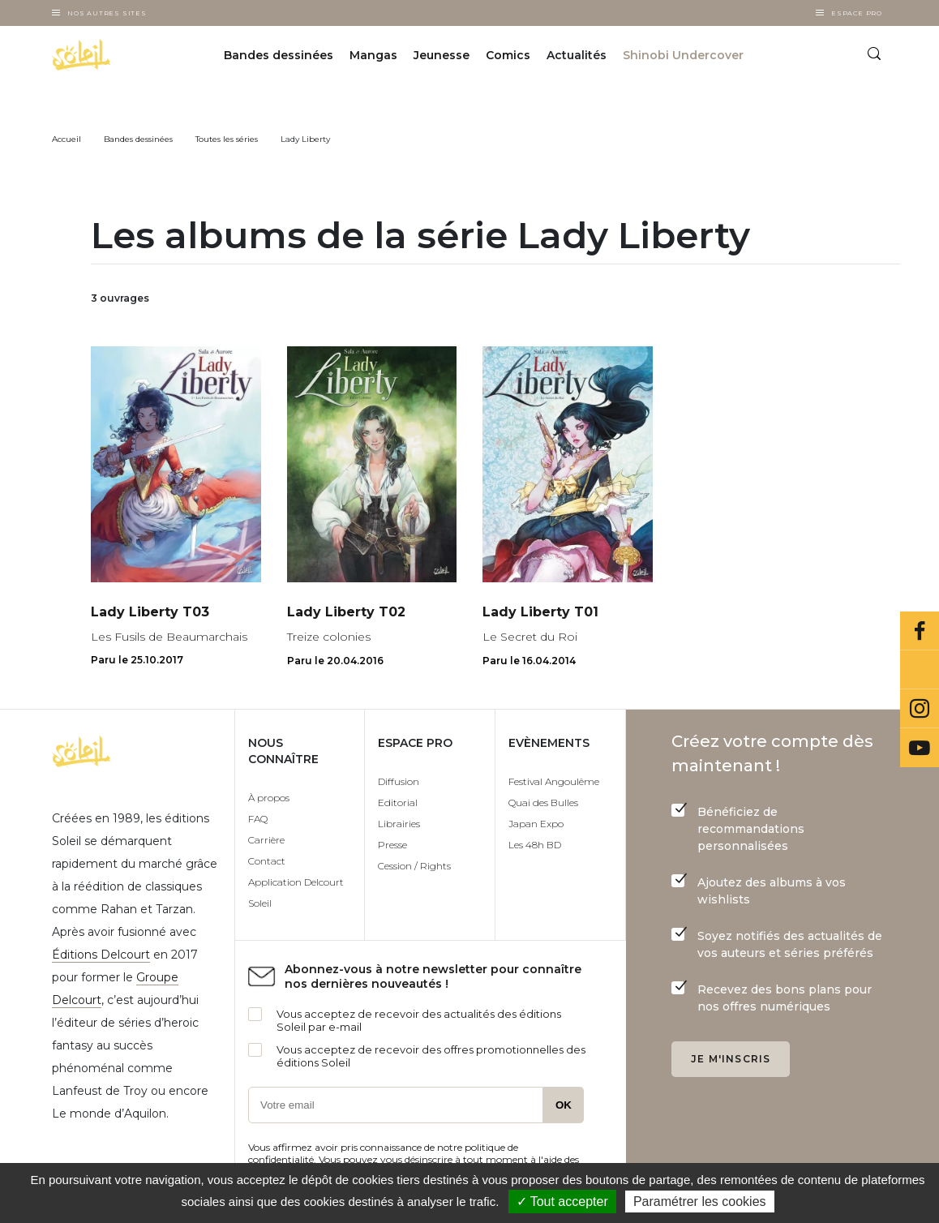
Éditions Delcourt (101, 954)
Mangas (373, 55)
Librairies (399, 823)
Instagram (919, 708)
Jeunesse (442, 55)
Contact (266, 861)
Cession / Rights (414, 866)
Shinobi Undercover (683, 55)
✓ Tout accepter (562, 1201)
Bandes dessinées (278, 55)
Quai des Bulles (543, 802)
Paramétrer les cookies (699, 1201)
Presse (392, 845)
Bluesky (919, 669)
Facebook (919, 631)
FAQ (258, 819)
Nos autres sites (107, 13)
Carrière (266, 840)
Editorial (398, 802)
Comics (508, 55)
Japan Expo (536, 823)
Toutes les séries (226, 139)
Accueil (66, 139)
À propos (268, 798)
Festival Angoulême (553, 781)
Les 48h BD (534, 845)
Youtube (919, 747)
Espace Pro (856, 13)
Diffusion (398, 781)
